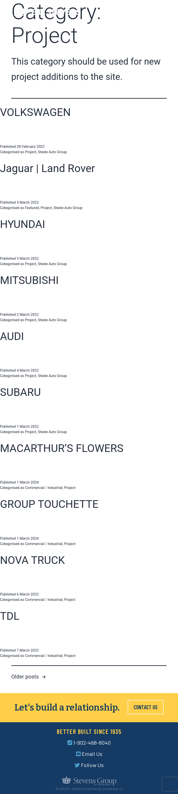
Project (30, 152)
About (79, 24)
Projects (119, 24)
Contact (159, 24)
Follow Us (89, 765)
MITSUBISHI (29, 280)
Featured (32, 208)
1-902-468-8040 (89, 742)
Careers (139, 24)
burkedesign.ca (113, 789)
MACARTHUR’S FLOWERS (61, 448)
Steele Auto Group (52, 152)
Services (97, 24)
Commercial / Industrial (43, 488)
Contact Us (146, 707)
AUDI (12, 336)
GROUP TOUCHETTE (49, 504)
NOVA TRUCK (32, 560)
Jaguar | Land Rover (47, 168)
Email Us (89, 753)
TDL (9, 616)
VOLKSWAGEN (35, 112)
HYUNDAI (22, 224)
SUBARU (20, 392)
